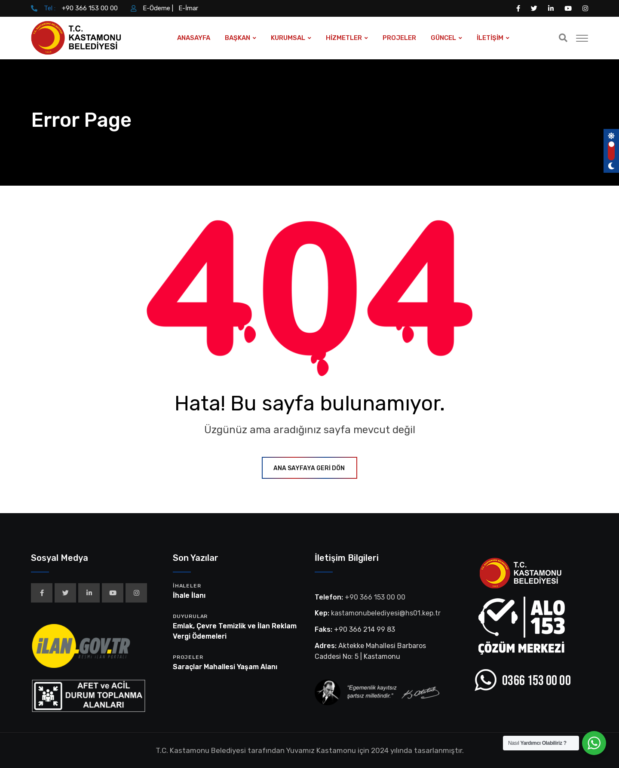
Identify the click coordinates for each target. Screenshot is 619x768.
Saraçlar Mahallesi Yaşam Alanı (225, 667)
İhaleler (187, 586)
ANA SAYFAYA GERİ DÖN (309, 468)
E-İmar (188, 8)
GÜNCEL (443, 38)
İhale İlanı (189, 595)
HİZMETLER (344, 38)
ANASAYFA (193, 38)
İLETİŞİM (490, 38)
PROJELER (399, 38)
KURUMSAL (288, 38)
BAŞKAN (237, 38)
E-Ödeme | (158, 8)
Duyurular (190, 616)
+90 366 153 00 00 (90, 8)
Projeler (188, 657)
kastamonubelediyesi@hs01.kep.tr (386, 613)
